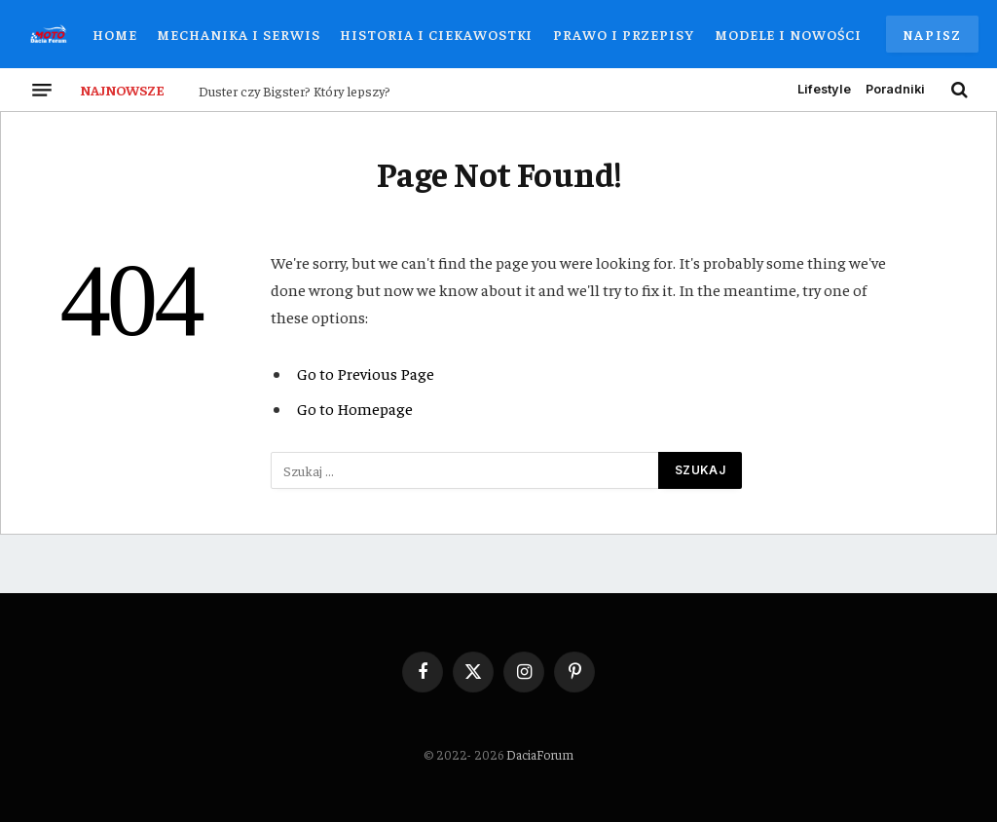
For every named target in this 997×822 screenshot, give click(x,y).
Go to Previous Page (365, 373)
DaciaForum (539, 754)
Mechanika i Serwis (238, 34)
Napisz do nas (932, 39)
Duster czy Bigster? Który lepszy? (294, 90)
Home (114, 34)
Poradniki (895, 89)
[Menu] (42, 89)
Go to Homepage (355, 408)
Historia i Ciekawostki (436, 34)
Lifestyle (824, 89)
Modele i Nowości (788, 34)
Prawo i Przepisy (623, 34)
